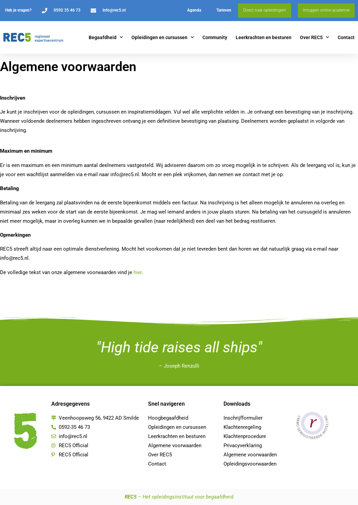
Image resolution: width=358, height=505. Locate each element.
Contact (346, 37)
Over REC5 (314, 37)
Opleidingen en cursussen (162, 37)
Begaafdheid (106, 37)
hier (137, 272)
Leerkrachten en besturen (263, 37)
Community (214, 37)
